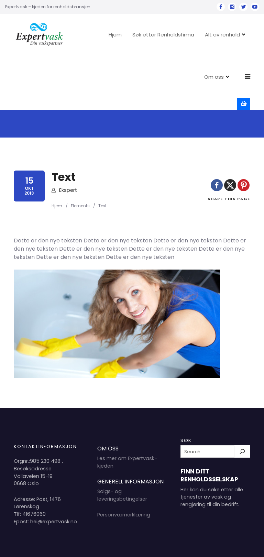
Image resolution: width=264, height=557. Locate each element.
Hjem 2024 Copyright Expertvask (179, 546)
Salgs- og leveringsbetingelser (122, 441)
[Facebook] (217, 131)
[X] (230, 131)
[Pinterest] (244, 131)
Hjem (136, 34)
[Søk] (242, 398)
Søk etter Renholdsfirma (184, 34)
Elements (80, 152)
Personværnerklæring (123, 461)
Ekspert (68, 136)
